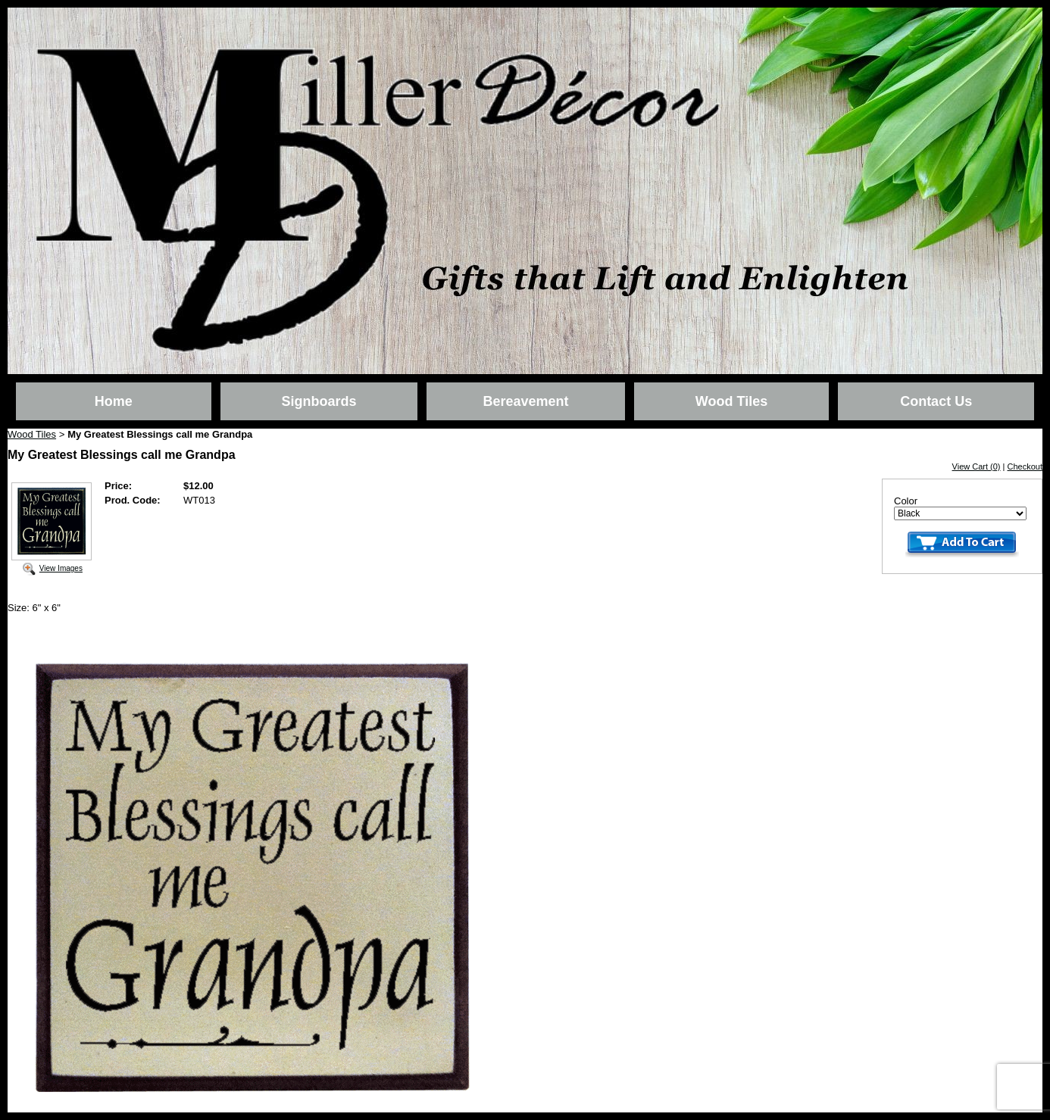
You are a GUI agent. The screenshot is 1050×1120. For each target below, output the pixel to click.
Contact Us (936, 401)
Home (114, 401)
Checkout (1025, 466)
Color (905, 501)
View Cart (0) (976, 466)
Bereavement (525, 401)
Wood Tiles (731, 401)
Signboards (318, 401)
